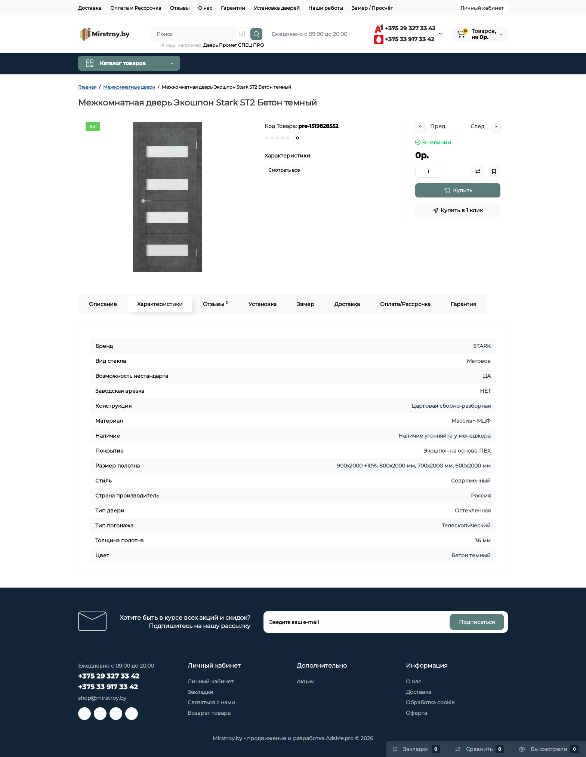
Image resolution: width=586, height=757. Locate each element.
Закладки (200, 692)
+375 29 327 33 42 (404, 28)
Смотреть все (284, 170)
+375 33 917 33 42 (404, 39)
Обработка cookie (430, 702)
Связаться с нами (211, 702)
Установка (263, 304)
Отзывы (179, 8)
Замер (305, 304)
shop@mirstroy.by (102, 698)
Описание (103, 304)
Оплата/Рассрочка (405, 304)
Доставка (90, 8)
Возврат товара (209, 713)
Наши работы (325, 8)
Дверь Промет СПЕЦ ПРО (233, 45)
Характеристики (160, 304)
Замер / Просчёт (372, 8)
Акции (306, 681)
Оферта (416, 713)
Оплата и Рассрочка (135, 8)
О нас (205, 8)
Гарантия (463, 304)
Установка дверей (277, 8)
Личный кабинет (481, 8)
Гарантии (233, 8)
